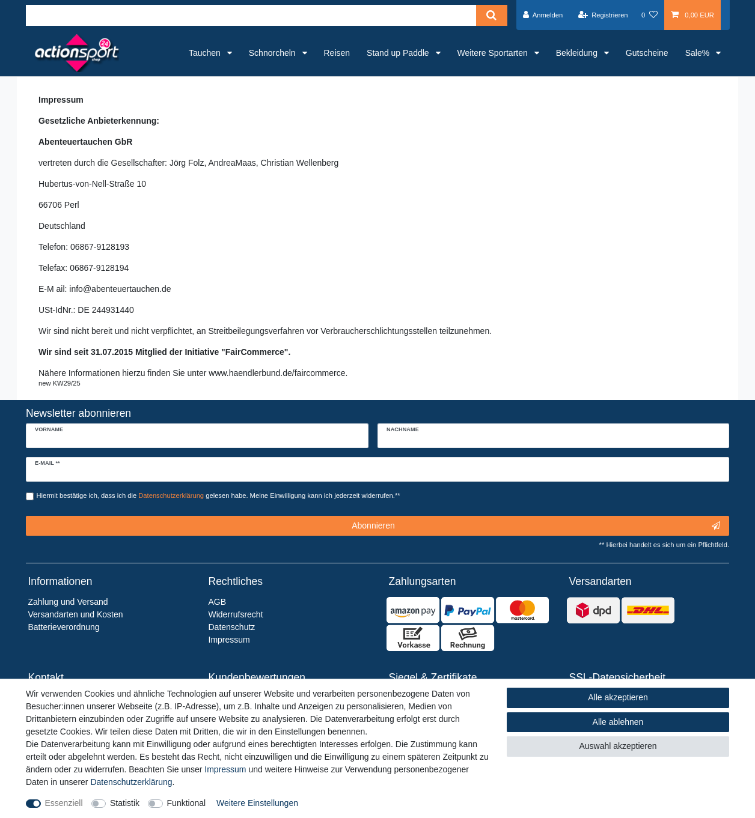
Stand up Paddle (399, 53)
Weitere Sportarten (493, 53)
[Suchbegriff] (251, 15)
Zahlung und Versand (68, 602)
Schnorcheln (273, 53)
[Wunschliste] (649, 15)
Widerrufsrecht (236, 614)
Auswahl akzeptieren (617, 746)
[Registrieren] (602, 15)
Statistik (124, 803)
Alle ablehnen (618, 722)
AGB (218, 602)
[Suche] (491, 15)
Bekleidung (578, 53)
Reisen (337, 53)
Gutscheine (647, 53)
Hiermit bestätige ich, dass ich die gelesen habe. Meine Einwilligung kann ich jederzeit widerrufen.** (218, 495)
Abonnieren (536, 526)
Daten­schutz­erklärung (131, 782)
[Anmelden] (543, 15)
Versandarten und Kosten (75, 614)
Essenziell (64, 803)
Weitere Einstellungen (257, 803)
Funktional (186, 803)
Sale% (698, 53)
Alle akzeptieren (618, 697)
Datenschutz (232, 627)
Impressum (225, 769)
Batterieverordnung (64, 627)
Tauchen (206, 53)
